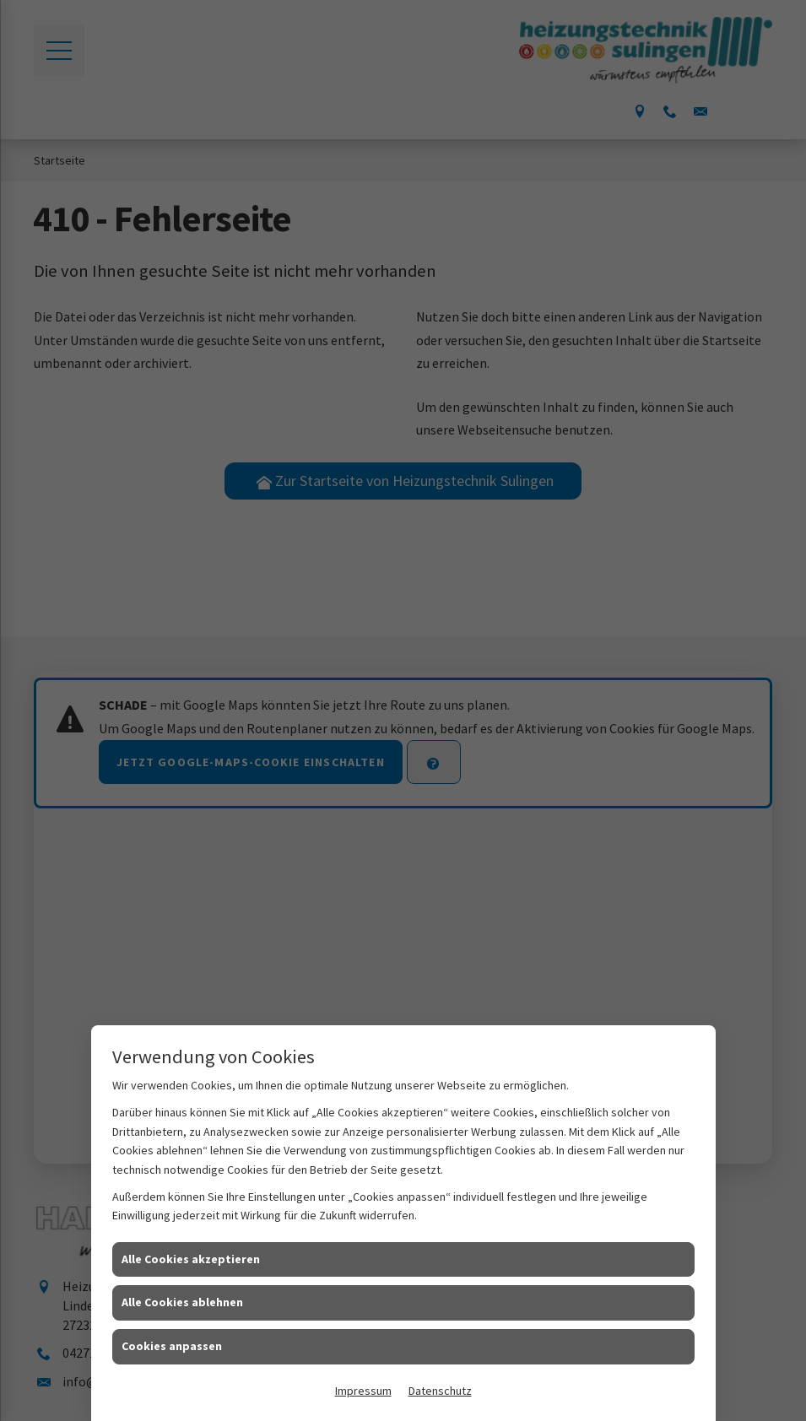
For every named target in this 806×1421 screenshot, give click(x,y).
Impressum (363, 1390)
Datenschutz (440, 1390)
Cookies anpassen (172, 1345)
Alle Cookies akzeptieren (191, 1259)
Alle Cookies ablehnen (182, 1302)
